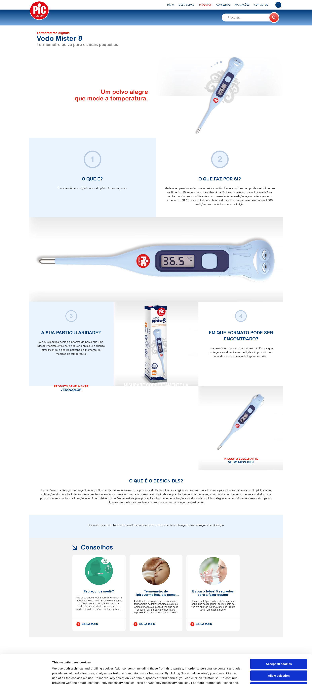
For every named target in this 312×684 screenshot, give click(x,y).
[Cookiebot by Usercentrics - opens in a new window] (25, 676)
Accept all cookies (279, 634)
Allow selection (279, 646)
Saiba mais (87, 624)
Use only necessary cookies (279, 658)
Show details (209, 676)
